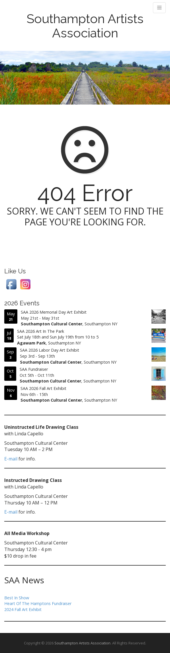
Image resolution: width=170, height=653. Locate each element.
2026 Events (21, 303)
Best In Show (16, 597)
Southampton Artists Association (85, 25)
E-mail (10, 459)
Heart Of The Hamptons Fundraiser (37, 603)
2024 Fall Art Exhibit (23, 609)
